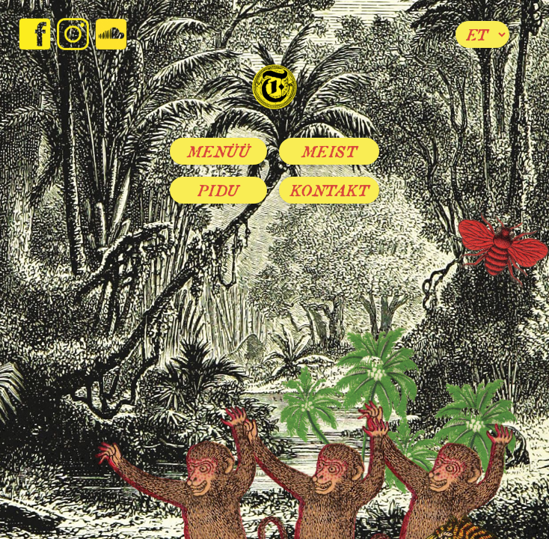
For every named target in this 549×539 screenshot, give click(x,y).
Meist (329, 151)
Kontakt (329, 190)
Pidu (218, 190)
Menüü (219, 151)
